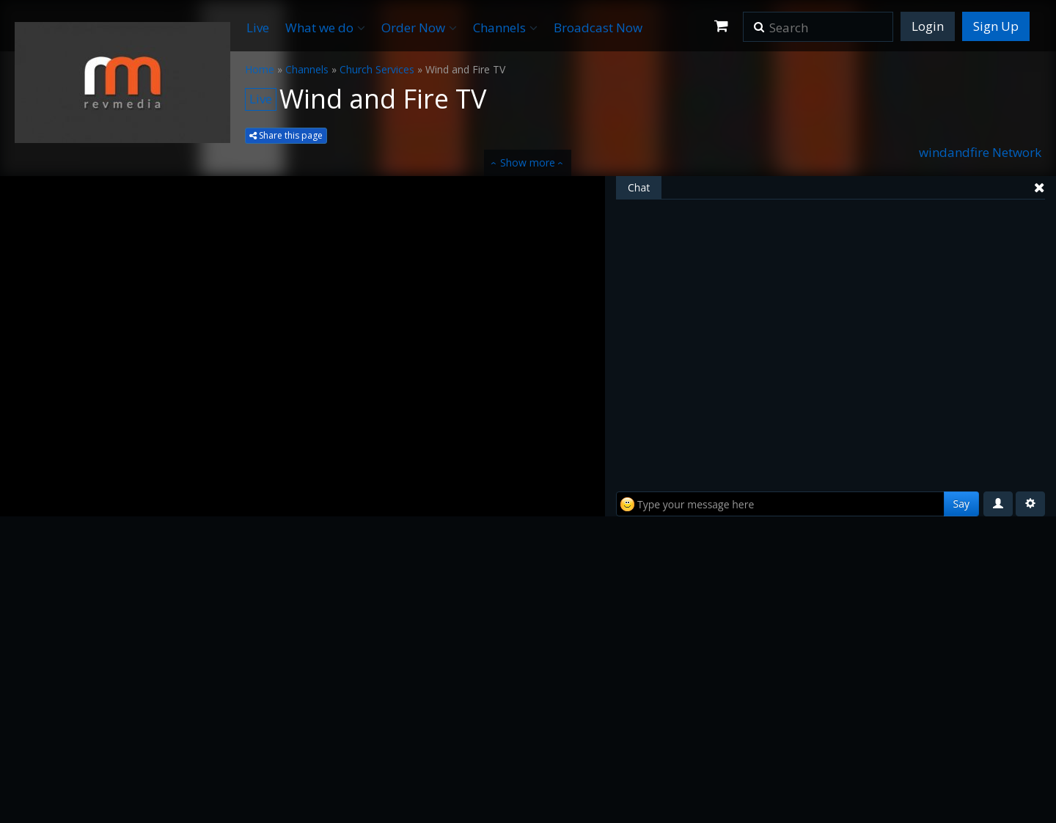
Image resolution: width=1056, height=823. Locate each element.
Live (257, 27)
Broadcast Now (598, 27)
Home (259, 69)
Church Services (377, 69)
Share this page (286, 135)
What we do (325, 27)
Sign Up (996, 26)
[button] (759, 22)
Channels (505, 27)
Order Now (419, 27)
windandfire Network (980, 152)
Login (928, 26)
